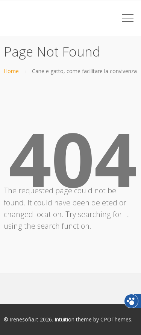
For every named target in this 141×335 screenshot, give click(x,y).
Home (11, 71)
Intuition (64, 319)
